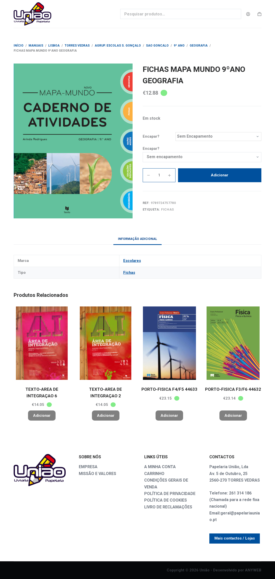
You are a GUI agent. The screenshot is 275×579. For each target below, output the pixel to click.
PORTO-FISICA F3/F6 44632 (233, 389)
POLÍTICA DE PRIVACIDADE (169, 493)
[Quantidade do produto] (159, 175)
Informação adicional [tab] (137, 239)
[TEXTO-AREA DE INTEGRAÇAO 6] (42, 343)
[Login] (248, 14)
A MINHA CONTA (160, 466)
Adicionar (219, 175)
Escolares (132, 260)
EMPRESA (88, 466)
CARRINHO (154, 473)
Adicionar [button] (42, 415)
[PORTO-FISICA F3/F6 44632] (233, 343)
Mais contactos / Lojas (234, 538)
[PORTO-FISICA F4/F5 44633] (169, 343)
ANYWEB (253, 570)
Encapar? (151, 136)
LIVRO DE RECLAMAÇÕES (168, 507)
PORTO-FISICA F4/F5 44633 (169, 389)
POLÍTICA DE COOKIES (165, 500)
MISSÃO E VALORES (97, 473)
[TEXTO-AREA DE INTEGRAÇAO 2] (106, 343)
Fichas (167, 209)
